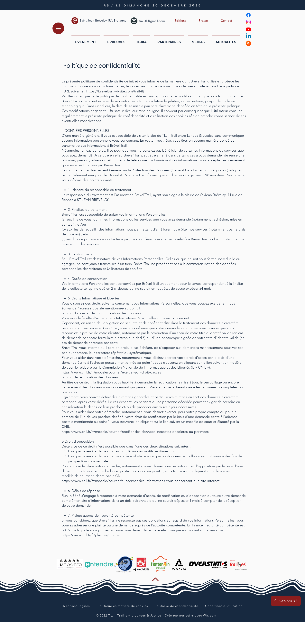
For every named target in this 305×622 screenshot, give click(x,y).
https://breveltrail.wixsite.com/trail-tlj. (115, 91)
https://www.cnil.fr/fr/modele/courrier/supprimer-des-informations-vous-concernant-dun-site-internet (140, 481)
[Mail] (134, 20)
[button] (180, 21)
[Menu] (58, 28)
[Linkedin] (248, 36)
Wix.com (210, 615)
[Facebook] (248, 15)
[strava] (248, 43)
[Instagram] (248, 22)
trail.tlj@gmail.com (152, 21)
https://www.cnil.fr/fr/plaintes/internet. (92, 535)
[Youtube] (248, 29)
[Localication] (74, 20)
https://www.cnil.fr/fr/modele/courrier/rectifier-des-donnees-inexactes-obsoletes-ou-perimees (135, 431)
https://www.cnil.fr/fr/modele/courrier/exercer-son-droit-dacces (111, 372)
